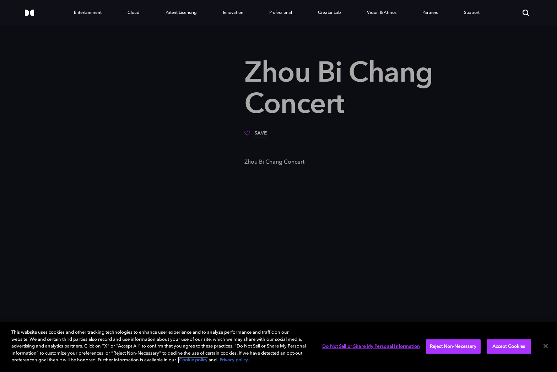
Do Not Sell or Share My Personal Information (371, 346)
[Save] (255, 135)
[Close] (545, 346)
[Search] (525, 12)
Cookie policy (193, 360)
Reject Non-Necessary (453, 346)
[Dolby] (29, 13)
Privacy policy (234, 360)
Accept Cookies (508, 346)
